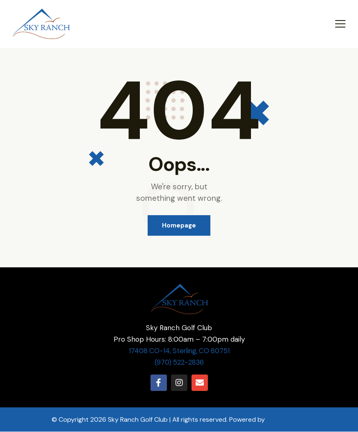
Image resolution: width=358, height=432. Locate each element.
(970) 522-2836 (179, 362)
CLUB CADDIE (287, 420)
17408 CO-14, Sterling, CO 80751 (179, 351)
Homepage (179, 225)
